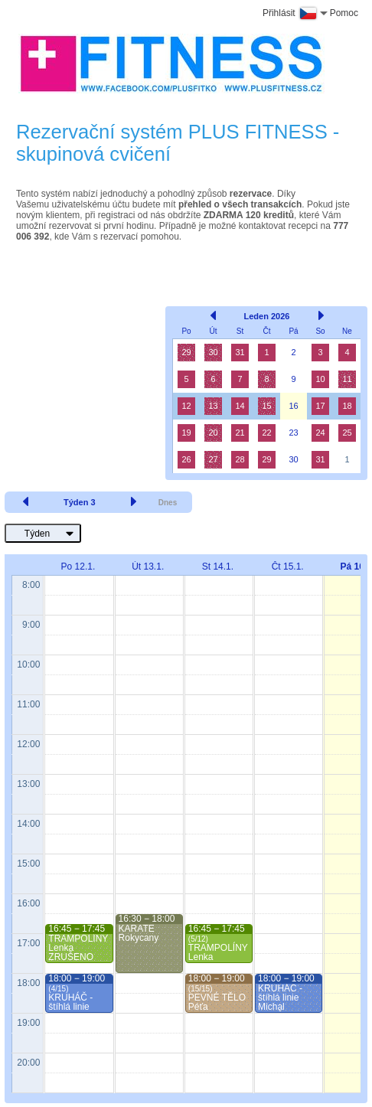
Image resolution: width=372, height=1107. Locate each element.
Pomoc (344, 13)
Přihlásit (279, 13)
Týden (37, 533)
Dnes (167, 502)
